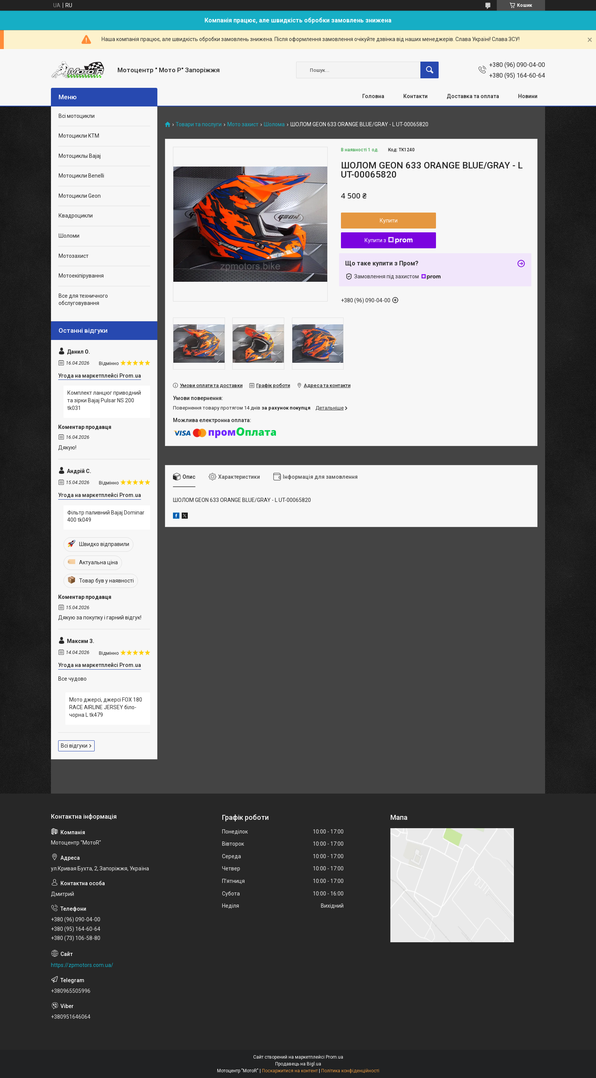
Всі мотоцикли (77, 116)
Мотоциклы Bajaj (80, 156)
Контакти (415, 96)
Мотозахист (74, 256)
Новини (527, 96)
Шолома (274, 124)
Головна (373, 96)
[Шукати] (429, 70)
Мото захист (242, 124)
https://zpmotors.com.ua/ (82, 965)
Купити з (389, 240)
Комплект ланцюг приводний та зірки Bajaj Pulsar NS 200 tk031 (104, 400)
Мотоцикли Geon (80, 196)
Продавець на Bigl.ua (298, 1064)
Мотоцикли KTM (79, 136)
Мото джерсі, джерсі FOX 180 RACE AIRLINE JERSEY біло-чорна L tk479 (105, 707)
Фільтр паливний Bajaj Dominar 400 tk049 (105, 516)
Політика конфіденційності (350, 1070)
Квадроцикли (76, 216)
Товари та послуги (199, 124)
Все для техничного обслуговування (83, 299)
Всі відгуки (74, 746)
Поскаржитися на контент (290, 1070)
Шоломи (69, 236)
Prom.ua (334, 1057)
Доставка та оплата (473, 96)
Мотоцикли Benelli (81, 176)
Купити (389, 221)
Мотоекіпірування (81, 276)
